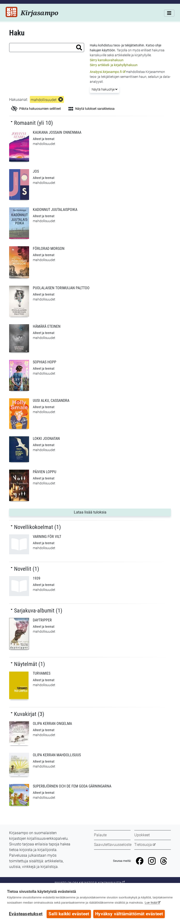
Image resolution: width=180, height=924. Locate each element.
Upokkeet (142, 835)
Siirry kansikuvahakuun (107, 60)
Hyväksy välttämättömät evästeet (129, 913)
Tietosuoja (143, 844)
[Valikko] (169, 13)
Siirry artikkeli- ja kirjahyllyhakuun (114, 65)
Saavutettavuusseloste (112, 844)
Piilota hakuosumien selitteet (36, 108)
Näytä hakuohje (104, 89)
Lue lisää (151, 902)
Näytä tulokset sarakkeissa (91, 108)
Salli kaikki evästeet (69, 913)
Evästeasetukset (25, 913)
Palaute (100, 835)
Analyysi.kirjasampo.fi (106, 72)
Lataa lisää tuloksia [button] (99, 511)
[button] (79, 47)
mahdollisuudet (43, 100)
